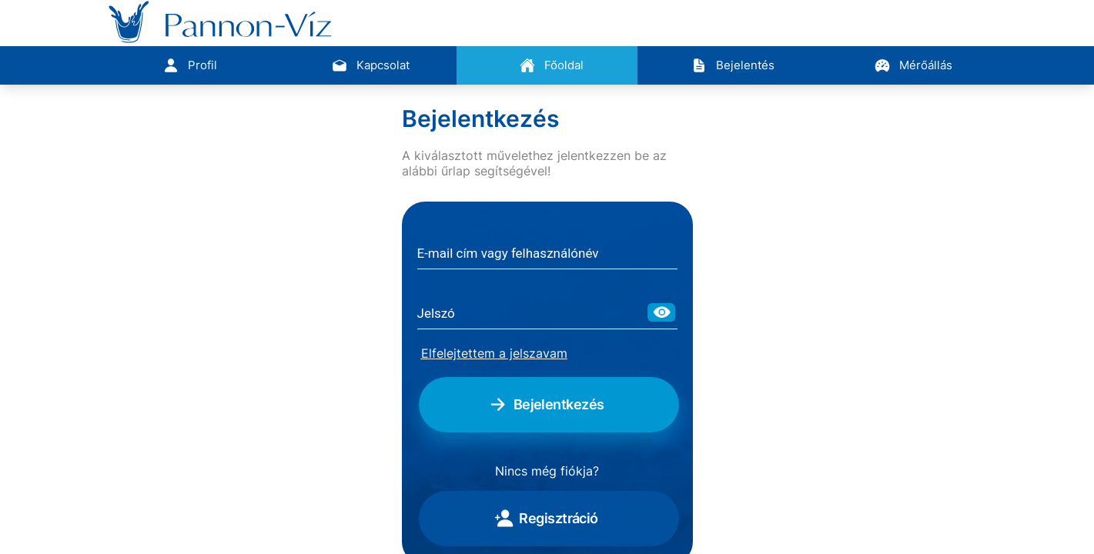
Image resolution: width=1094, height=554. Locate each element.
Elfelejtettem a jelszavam (494, 353)
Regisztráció (545, 518)
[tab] (185, 65)
